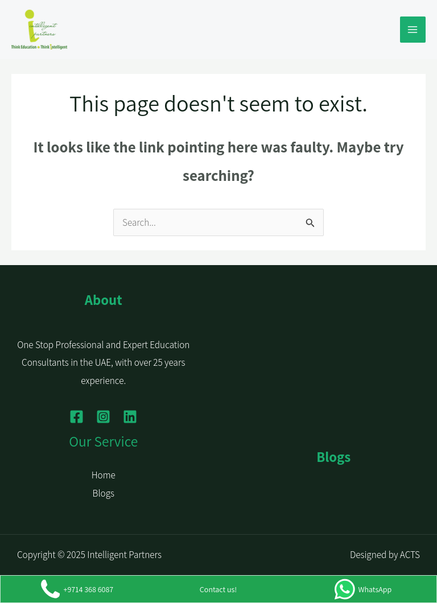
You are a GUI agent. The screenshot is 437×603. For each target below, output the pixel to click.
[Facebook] (76, 417)
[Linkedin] (130, 417)
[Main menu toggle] (413, 29)
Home (104, 475)
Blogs (103, 493)
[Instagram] (103, 417)
